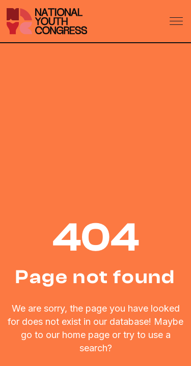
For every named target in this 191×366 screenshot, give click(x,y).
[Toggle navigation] (177, 21)
